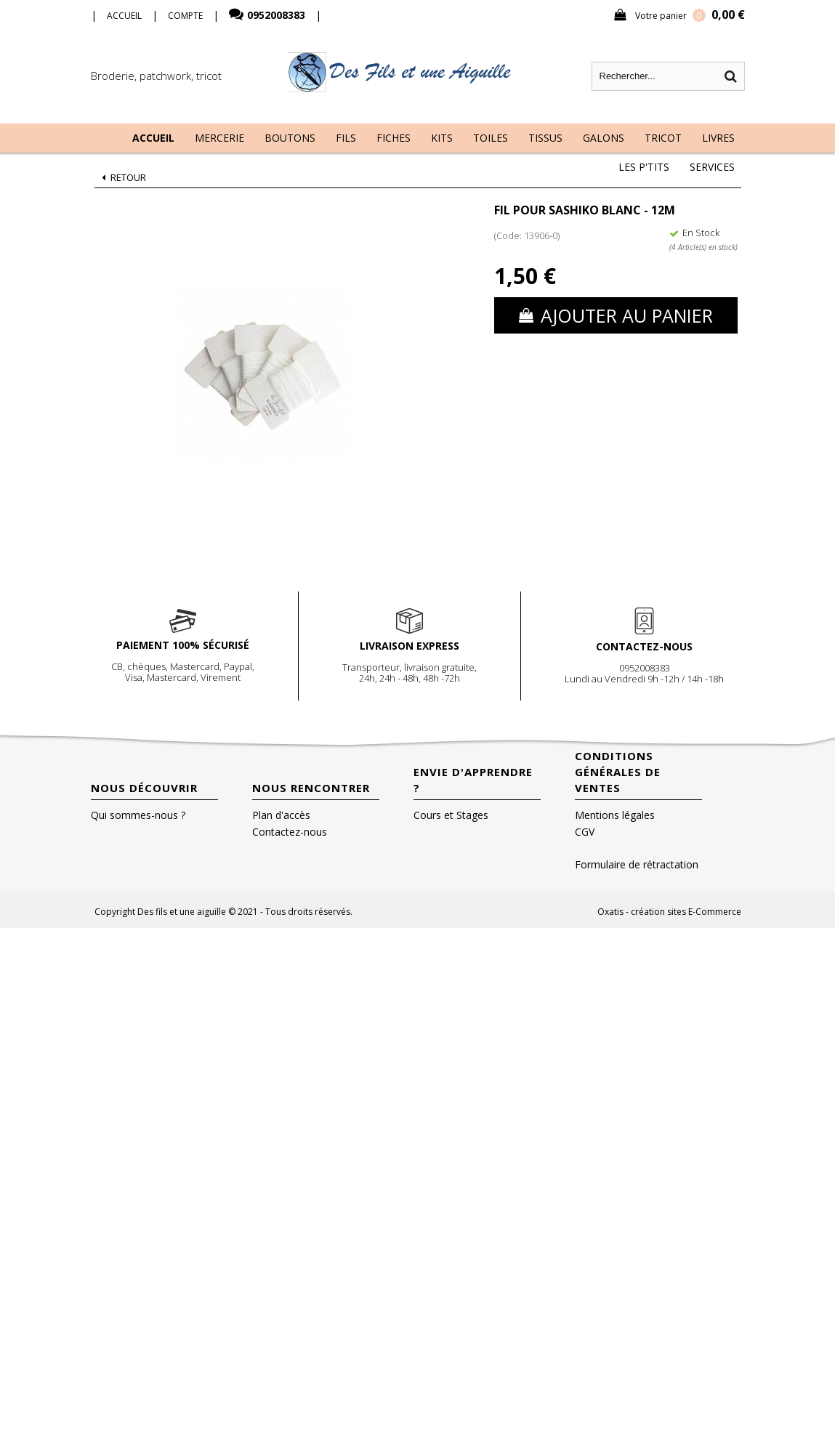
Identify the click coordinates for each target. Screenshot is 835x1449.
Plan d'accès (281, 815)
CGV (584, 832)
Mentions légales (615, 815)
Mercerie (219, 138)
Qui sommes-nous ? (138, 815)
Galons (603, 138)
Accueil (153, 138)
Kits (442, 138)
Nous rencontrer (311, 787)
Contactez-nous (289, 832)
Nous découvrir (144, 787)
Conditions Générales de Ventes (618, 771)
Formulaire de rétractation (636, 864)
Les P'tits (643, 167)
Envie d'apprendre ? (473, 779)
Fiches (393, 138)
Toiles (490, 138)
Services (712, 167)
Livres (718, 138)
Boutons (290, 138)
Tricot (663, 138)
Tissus (545, 138)
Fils (346, 138)
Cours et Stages (451, 815)
